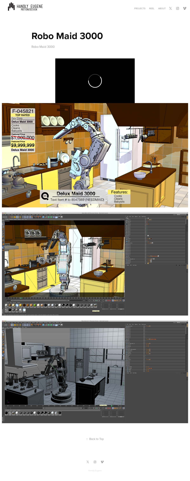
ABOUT (162, 8)
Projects (139, 8)
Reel (151, 8)
